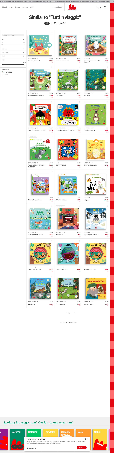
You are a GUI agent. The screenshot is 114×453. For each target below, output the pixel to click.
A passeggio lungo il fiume (35, 234)
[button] (31, 448)
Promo (6, 75)
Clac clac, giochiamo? (34, 61)
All (47, 23)
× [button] (87, 438)
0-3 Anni (4, 7)
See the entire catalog (68, 322)
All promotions (8, 72)
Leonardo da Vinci (89, 304)
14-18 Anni (25, 7)
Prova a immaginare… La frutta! (36, 130)
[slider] (2, 44)
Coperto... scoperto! (89, 130)
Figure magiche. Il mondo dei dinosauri (92, 61)
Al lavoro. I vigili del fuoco (35, 200)
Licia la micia (31, 304)
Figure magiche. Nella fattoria (36, 95)
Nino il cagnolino (60, 304)
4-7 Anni (11, 7)
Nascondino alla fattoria (62, 61)
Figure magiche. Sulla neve (91, 234)
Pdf (54, 23)
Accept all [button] (82, 447)
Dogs (9, 431)
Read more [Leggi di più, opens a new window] (58, 443)
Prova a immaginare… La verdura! (65, 130)
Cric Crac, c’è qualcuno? (90, 165)
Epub (62, 23)
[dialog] (57, 444)
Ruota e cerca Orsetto (62, 269)
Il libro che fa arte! (61, 165)
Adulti (31, 7)
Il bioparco (87, 200)
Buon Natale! (59, 234)
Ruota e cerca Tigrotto (34, 269)
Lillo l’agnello (59, 95)
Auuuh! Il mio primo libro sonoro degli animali (36, 166)
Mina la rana (87, 95)
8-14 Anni (17, 7)
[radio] (47, 23)
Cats (91, 431)
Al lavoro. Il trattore (61, 200)
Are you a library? (57, 7)
